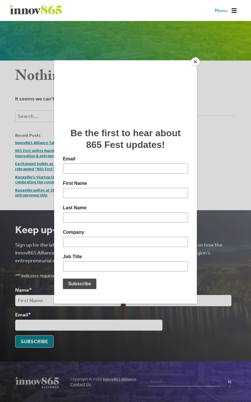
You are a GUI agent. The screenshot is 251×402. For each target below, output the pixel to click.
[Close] (195, 61)
